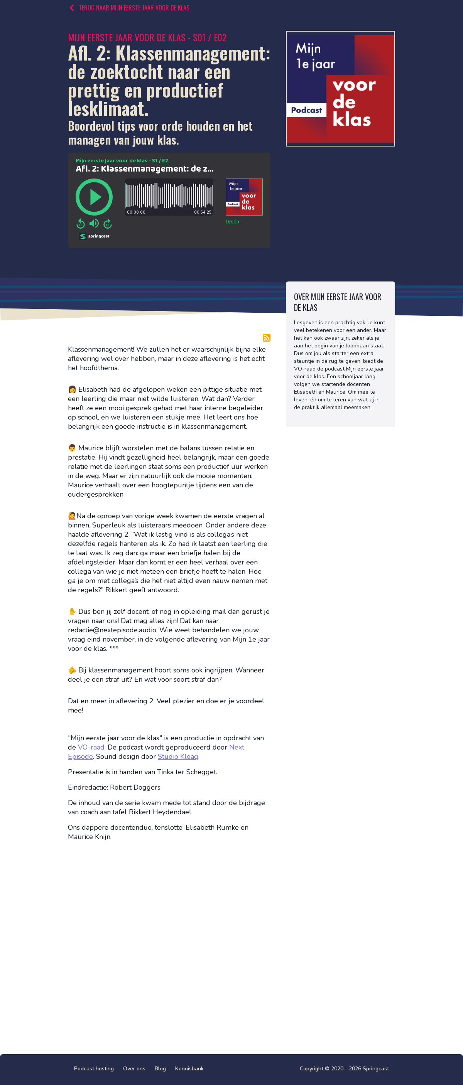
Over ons (134, 1068)
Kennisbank (189, 1068)
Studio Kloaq (178, 756)
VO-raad (90, 747)
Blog (160, 1068)
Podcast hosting (94, 1068)
